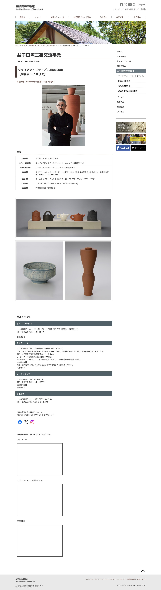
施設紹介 (103, 17)
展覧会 (22, 17)
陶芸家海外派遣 (124, 81)
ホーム (17, 45)
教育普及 (119, 17)
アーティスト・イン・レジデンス (131, 76)
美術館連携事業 (124, 86)
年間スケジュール (57, 17)
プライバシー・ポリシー (107, 579)
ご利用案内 (136, 17)
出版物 (143, 9)
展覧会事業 (121, 66)
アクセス (116, 9)
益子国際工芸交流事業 (82, 17)
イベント (37, 17)
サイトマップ (121, 579)
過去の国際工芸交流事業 (46, 45)
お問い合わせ (141, 579)
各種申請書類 (130, 9)
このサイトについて (91, 579)
